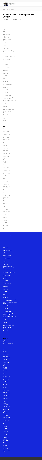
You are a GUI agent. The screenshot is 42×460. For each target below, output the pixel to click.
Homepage (5, 70)
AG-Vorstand (5, 31)
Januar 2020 (5, 225)
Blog (4, 36)
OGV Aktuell (5, 87)
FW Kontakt (5, 65)
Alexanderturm (6, 32)
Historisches (5, 68)
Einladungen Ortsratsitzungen (9, 56)
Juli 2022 (5, 189)
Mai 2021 (5, 203)
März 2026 (5, 129)
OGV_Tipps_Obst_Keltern (8, 101)
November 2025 (6, 136)
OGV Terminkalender (7, 95)
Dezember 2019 (6, 226)
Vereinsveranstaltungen (8, 123)
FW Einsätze (5, 61)
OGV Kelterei (5, 90)
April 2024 (5, 164)
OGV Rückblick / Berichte (8, 94)
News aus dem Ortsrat (7, 84)
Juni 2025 (5, 144)
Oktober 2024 (6, 154)
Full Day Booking (6, 59)
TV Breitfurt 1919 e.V (7, 112)
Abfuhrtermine (6, 29)
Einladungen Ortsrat (7, 54)
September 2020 (6, 215)
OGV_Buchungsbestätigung (8, 97)
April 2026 (5, 128)
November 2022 (6, 183)
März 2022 (5, 190)
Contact (4, 45)
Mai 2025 (5, 145)
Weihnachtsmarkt (6, 115)
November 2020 (6, 212)
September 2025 (6, 139)
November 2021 (6, 195)
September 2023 (6, 173)
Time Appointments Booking (8, 109)
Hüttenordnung (6, 72)
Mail (4, 78)
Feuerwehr (5, 58)
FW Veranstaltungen (7, 67)
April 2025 (5, 147)
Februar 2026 (6, 131)
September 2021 (6, 198)
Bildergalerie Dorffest (7, 34)
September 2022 (6, 186)
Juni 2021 (5, 201)
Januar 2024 (5, 169)
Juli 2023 (5, 176)
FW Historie (5, 64)
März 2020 (5, 223)
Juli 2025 (5, 142)
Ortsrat (4, 103)
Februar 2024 (6, 167)
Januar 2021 (5, 209)
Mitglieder (5, 79)
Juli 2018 (5, 228)
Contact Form (6, 47)
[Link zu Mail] (38, 458)
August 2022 (5, 187)
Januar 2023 (5, 181)
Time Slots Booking (7, 111)
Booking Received (6, 42)
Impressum (5, 73)
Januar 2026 (5, 133)
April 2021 (5, 205)
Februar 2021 (6, 208)
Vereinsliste (5, 114)
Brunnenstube (6, 43)
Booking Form (6, 37)
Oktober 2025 (6, 137)
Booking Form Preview (7, 39)
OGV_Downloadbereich (7, 98)
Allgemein (5, 120)
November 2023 (6, 172)
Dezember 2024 (6, 151)
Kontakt (4, 76)
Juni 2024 (5, 161)
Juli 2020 (5, 219)
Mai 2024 (5, 162)
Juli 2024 (5, 159)
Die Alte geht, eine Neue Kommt (9, 51)
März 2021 (5, 206)
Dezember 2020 (6, 211)
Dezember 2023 (6, 170)
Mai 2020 (5, 220)
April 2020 (5, 222)
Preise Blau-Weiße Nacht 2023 (9, 104)
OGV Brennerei (6, 89)
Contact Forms (6, 48)
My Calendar (5, 81)
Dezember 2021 (6, 194)
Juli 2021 (5, 200)
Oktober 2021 (6, 197)
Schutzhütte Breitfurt (7, 108)
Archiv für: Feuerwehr (8, 8)
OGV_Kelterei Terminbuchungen (9, 100)
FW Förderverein (6, 62)
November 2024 (6, 153)
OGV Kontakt (5, 92)
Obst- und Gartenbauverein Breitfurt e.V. (11, 86)
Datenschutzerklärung (7, 50)
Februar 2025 (6, 148)
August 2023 (5, 175)
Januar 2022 (5, 192)
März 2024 (5, 165)
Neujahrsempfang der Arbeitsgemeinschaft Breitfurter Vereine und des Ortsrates (19, 83)
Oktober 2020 (6, 214)
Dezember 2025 (6, 134)
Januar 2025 (5, 150)
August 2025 (5, 140)
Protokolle (5, 106)
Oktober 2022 (6, 184)
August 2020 (5, 217)
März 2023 (5, 180)
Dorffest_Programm (7, 53)
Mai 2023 (5, 178)
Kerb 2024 (5, 75)
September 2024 (6, 156)
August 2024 (5, 158)
